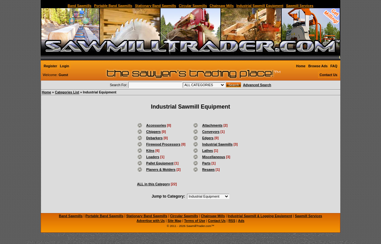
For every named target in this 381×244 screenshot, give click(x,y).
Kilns (150, 150)
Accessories (156, 125)
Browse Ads (317, 66)
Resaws (208, 169)
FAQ (334, 66)
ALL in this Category (153, 184)
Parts (206, 163)
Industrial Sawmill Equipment (260, 6)
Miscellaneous (213, 157)
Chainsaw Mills (222, 6)
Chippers (153, 132)
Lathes (207, 150)
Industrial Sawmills (217, 144)
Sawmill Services (300, 6)
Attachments (212, 125)
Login (64, 66)
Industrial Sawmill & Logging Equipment (260, 216)
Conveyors (211, 132)
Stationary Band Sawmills (155, 6)
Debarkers (154, 138)
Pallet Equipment (159, 163)
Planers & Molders (161, 169)
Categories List (67, 92)
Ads (241, 221)
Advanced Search (257, 85)
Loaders (152, 157)
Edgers (208, 138)
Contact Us (328, 75)
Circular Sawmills (193, 6)
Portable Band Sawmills (113, 6)
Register (50, 66)
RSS (231, 221)
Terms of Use (194, 221)
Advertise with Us (151, 221)
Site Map (174, 221)
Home (301, 66)
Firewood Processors (163, 144)
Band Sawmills (79, 6)
